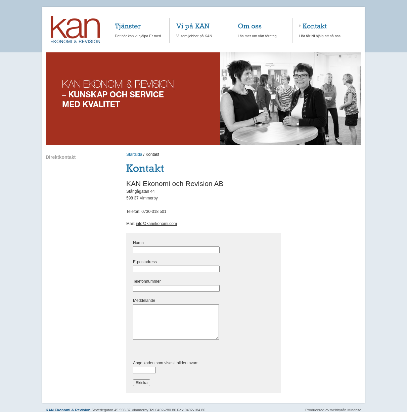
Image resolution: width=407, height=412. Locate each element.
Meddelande (155, 300)
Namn (150, 242)
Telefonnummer (147, 281)
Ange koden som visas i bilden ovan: (177, 363)
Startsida (134, 154)
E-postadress (156, 262)
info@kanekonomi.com (156, 223)
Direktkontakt (61, 157)
